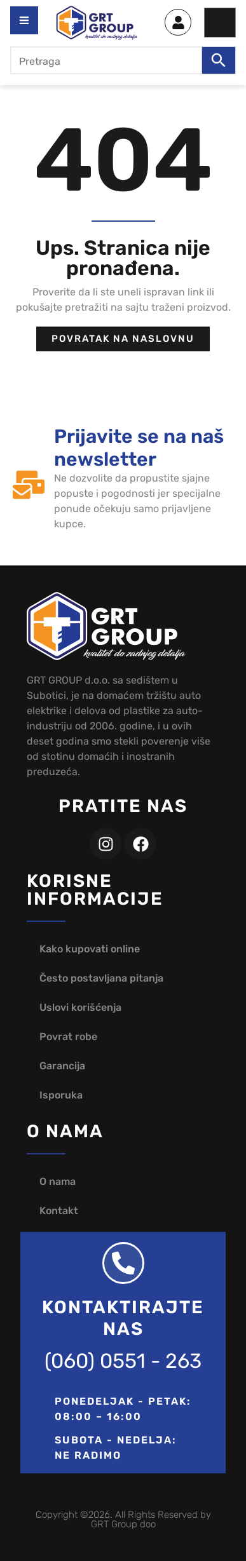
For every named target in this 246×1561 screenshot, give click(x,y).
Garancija (62, 1066)
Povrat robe (68, 1037)
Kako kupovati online (89, 949)
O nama (57, 1181)
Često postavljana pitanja (101, 978)
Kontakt (58, 1211)
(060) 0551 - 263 (123, 1361)
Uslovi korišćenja (80, 1007)
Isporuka (61, 1095)
